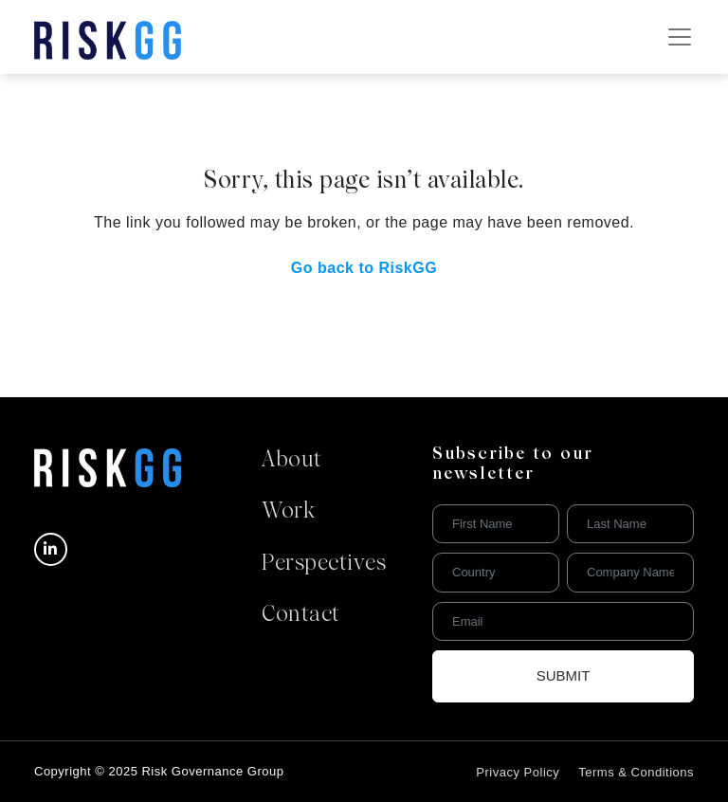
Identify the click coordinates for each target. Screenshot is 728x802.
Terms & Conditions (636, 772)
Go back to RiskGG (364, 268)
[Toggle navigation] (679, 37)
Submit (564, 675)
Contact (301, 615)
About (292, 460)
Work (288, 511)
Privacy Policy (517, 772)
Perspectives (324, 564)
